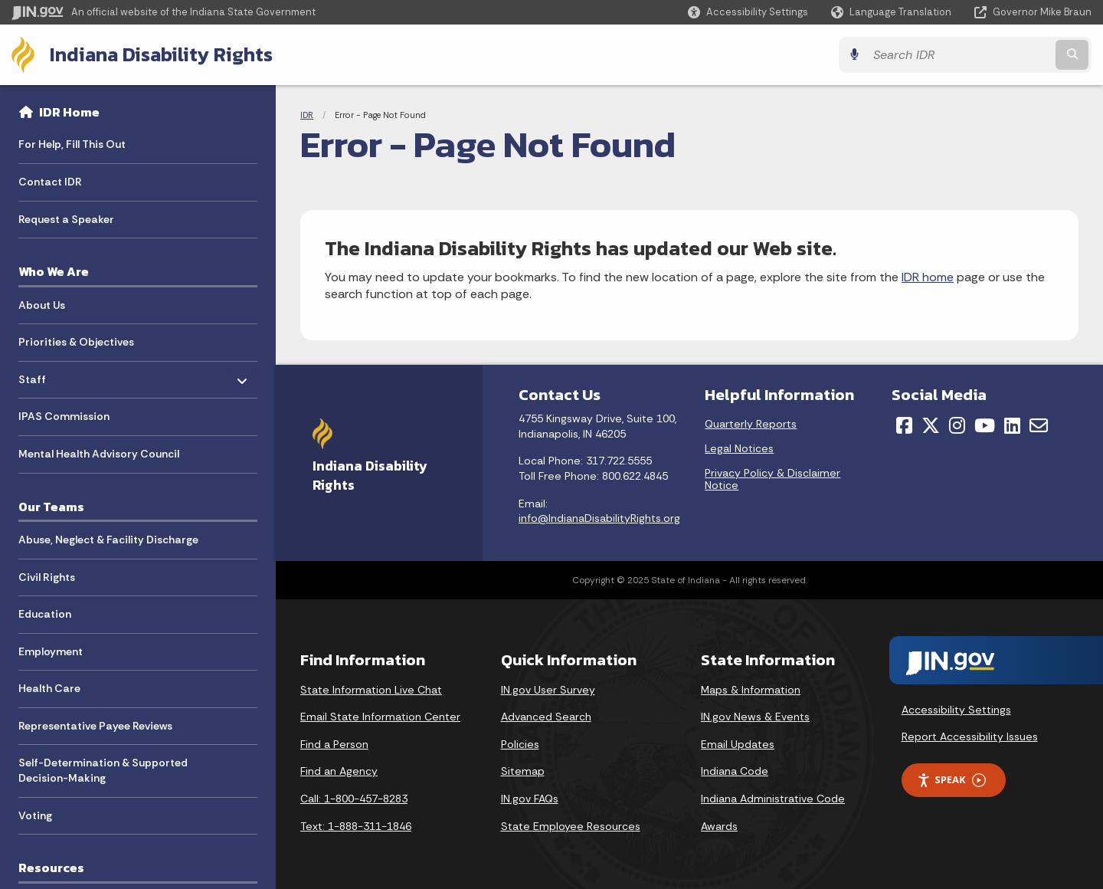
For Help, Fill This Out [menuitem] (72, 144)
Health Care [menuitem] (49, 688)
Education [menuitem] (44, 614)
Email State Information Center (380, 716)
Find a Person (334, 744)
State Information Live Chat (371, 690)
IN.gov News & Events (755, 716)
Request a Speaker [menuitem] (66, 219)
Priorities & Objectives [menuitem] (76, 342)
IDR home (928, 277)
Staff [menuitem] (63, 375)
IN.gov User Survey (548, 690)
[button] (748, 12)
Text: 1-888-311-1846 (355, 826)
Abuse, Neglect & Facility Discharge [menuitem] (108, 539)
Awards (719, 826)
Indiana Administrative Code (773, 798)
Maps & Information (750, 690)
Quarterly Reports (751, 424)
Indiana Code (734, 771)
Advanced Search (546, 716)
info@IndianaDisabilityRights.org (599, 518)
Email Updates (737, 744)
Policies (520, 744)
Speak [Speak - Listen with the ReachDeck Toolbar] (951, 780)
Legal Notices (739, 448)
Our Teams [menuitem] (51, 506)
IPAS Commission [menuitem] (64, 416)
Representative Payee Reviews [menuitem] (95, 726)
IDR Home (69, 111)
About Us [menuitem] (41, 305)
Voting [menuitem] (35, 815)
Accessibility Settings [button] (956, 710)
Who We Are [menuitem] (53, 271)
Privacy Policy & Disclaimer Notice (772, 479)
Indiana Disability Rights (161, 54)
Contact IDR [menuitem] (50, 182)
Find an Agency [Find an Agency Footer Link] (339, 771)
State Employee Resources (570, 826)
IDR (306, 115)
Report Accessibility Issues (970, 736)
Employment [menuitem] (50, 651)
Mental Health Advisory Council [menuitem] (98, 454)
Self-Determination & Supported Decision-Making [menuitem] (103, 770)
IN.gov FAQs (529, 798)
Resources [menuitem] (51, 867)
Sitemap (523, 771)
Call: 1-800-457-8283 (353, 798)
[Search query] (959, 55)
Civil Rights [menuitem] (46, 577)
